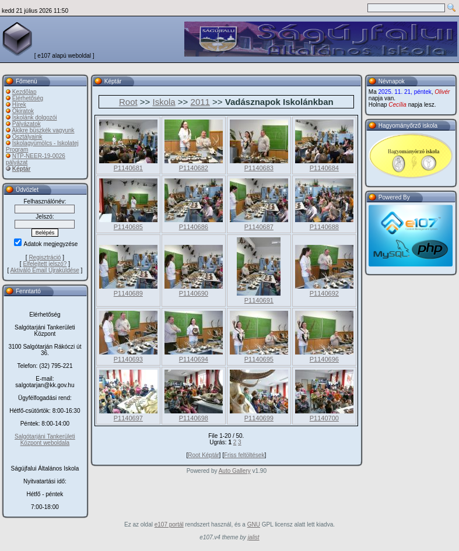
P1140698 (193, 418)
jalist (254, 537)
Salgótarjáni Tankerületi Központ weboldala (45, 439)
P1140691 (259, 300)
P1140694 (193, 359)
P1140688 (324, 226)
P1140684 (324, 167)
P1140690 (193, 293)
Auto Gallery (235, 471)
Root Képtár (203, 455)
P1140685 (128, 226)
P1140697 (128, 418)
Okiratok (23, 111)
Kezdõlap (24, 92)
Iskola (164, 102)
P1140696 (324, 359)
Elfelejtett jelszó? (44, 264)
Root (128, 102)
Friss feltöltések (244, 455)
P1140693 (128, 359)
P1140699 (259, 418)
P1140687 (259, 226)
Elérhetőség (27, 98)
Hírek (19, 104)
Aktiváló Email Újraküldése (44, 270)
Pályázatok (26, 124)
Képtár (21, 169)
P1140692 (324, 293)
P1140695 (259, 359)
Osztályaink (27, 137)
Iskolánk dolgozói (34, 117)
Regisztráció (45, 257)
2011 (200, 102)
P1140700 (324, 418)
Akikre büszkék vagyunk (43, 130)
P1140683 (259, 167)
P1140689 (128, 293)
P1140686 (193, 226)
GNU (253, 524)
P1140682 (193, 167)
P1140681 (128, 167)
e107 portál (169, 524)
